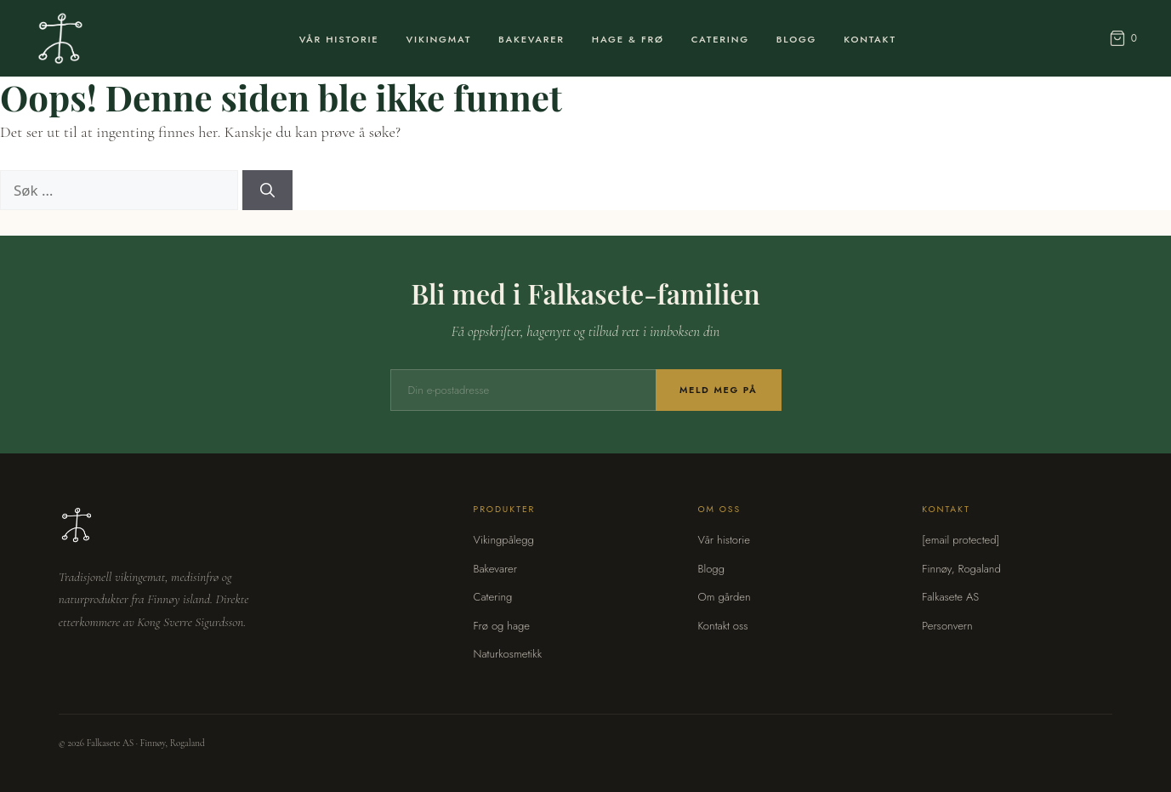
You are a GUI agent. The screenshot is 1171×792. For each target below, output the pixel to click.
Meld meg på (718, 389)
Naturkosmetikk (508, 654)
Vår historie (723, 540)
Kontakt (870, 39)
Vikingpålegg (504, 540)
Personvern (947, 626)
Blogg (796, 39)
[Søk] (267, 190)
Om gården (723, 597)
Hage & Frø (628, 39)
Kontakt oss (722, 626)
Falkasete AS (950, 597)
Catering (720, 39)
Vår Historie (339, 39)
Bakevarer (531, 39)
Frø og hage (502, 626)
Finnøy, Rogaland (961, 569)
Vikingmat (439, 39)
